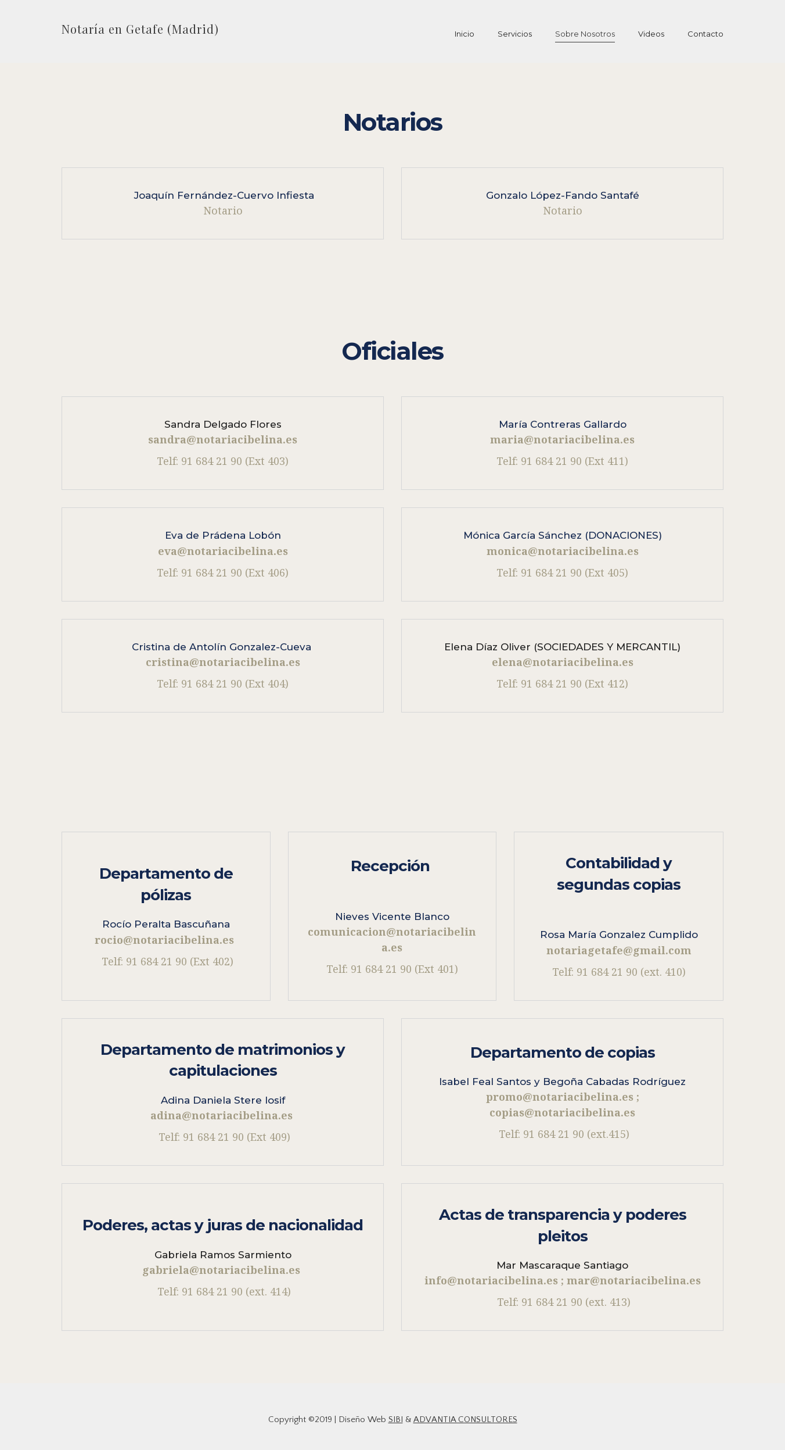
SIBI (395, 1419)
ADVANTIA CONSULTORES (465, 1419)
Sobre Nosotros (585, 33)
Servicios (515, 33)
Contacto (705, 33)
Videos (651, 33)
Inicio (464, 33)
